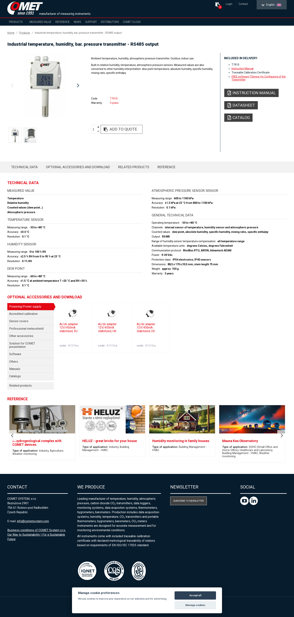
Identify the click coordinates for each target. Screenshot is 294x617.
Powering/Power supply (25, 306)
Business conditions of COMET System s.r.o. (36, 530)
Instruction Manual (243, 68)
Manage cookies (195, 605)
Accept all (195, 595)
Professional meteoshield (26, 328)
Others (13, 361)
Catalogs (15, 376)
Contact (243, 4)
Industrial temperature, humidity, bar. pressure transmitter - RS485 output (78, 32)
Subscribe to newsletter (188, 500)
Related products (133, 167)
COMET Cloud (132, 21)
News (77, 21)
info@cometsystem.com (33, 521)
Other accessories (21, 336)
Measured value (40, 21)
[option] (45, 85)
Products (16, 21)
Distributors (110, 21)
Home (10, 32)
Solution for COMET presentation (22, 345)
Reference (62, 21)
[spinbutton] (94, 129)
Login (229, 4)
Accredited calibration (23, 314)
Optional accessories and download (78, 167)
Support (91, 21)
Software (15, 354)
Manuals (14, 369)
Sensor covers (18, 321)
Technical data (24, 167)
